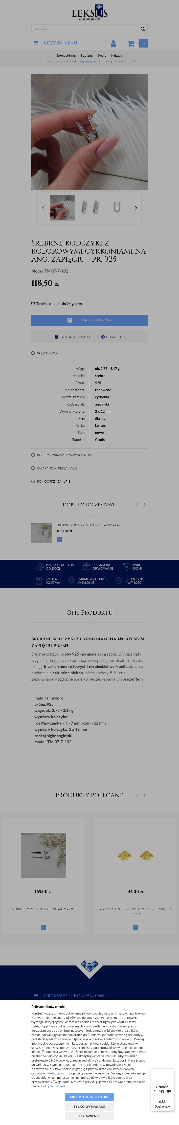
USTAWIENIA (89, 1116)
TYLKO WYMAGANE (89, 1107)
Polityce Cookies (53, 1086)
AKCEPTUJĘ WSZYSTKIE (89, 1097)
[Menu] (171, 1071)
